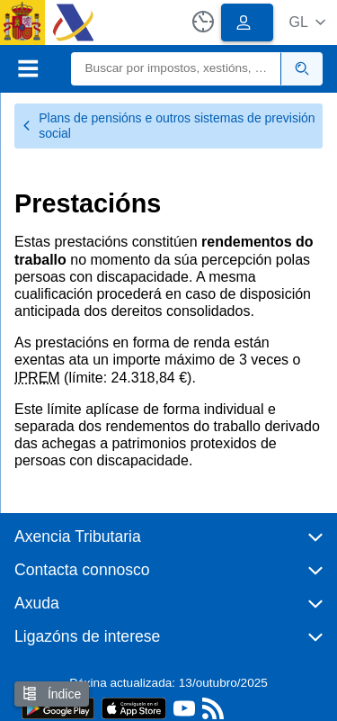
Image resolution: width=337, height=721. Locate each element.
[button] (307, 22)
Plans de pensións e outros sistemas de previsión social (168, 125)
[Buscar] (176, 69)
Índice (51, 693)
